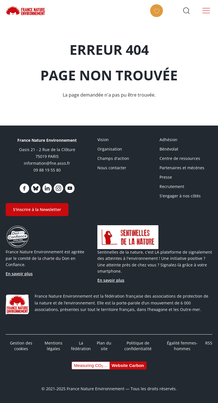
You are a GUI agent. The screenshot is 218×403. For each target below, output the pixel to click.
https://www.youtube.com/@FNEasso (70, 188)
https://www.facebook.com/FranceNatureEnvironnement (24, 188)
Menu (206, 10)
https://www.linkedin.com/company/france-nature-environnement (47, 188)
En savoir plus (19, 273)
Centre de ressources (180, 158)
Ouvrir (186, 10)
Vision (103, 139)
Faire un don (158, 15)
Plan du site (104, 345)
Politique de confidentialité (138, 345)
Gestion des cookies (21, 345)
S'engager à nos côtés (180, 196)
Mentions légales (53, 345)
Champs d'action (113, 158)
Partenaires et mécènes (182, 167)
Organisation (109, 149)
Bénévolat (169, 149)
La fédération (81, 345)
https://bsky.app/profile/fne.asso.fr (35, 188)
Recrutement (172, 186)
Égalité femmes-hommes (182, 345)
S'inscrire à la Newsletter (37, 209)
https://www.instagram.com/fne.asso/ (58, 188)
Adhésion (168, 139)
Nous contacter (111, 167)
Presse (166, 177)
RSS (208, 343)
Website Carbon (128, 365)
